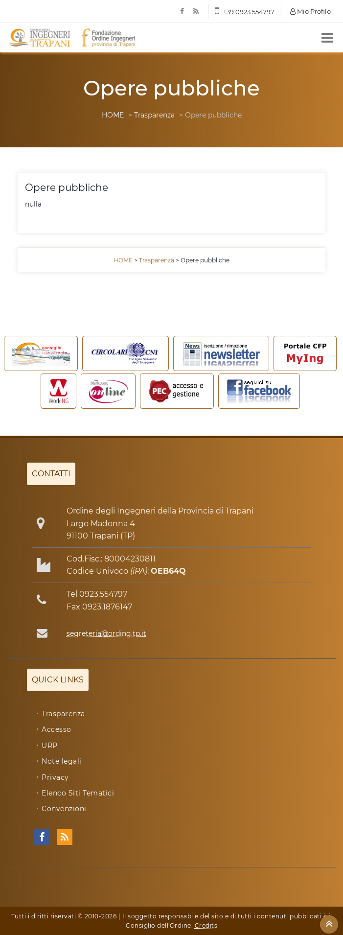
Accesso (56, 729)
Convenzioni (64, 808)
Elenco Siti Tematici (78, 793)
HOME (113, 115)
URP (50, 745)
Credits (206, 925)
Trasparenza (154, 115)
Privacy (55, 777)
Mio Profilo (310, 11)
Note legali (62, 761)
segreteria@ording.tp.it (106, 633)
